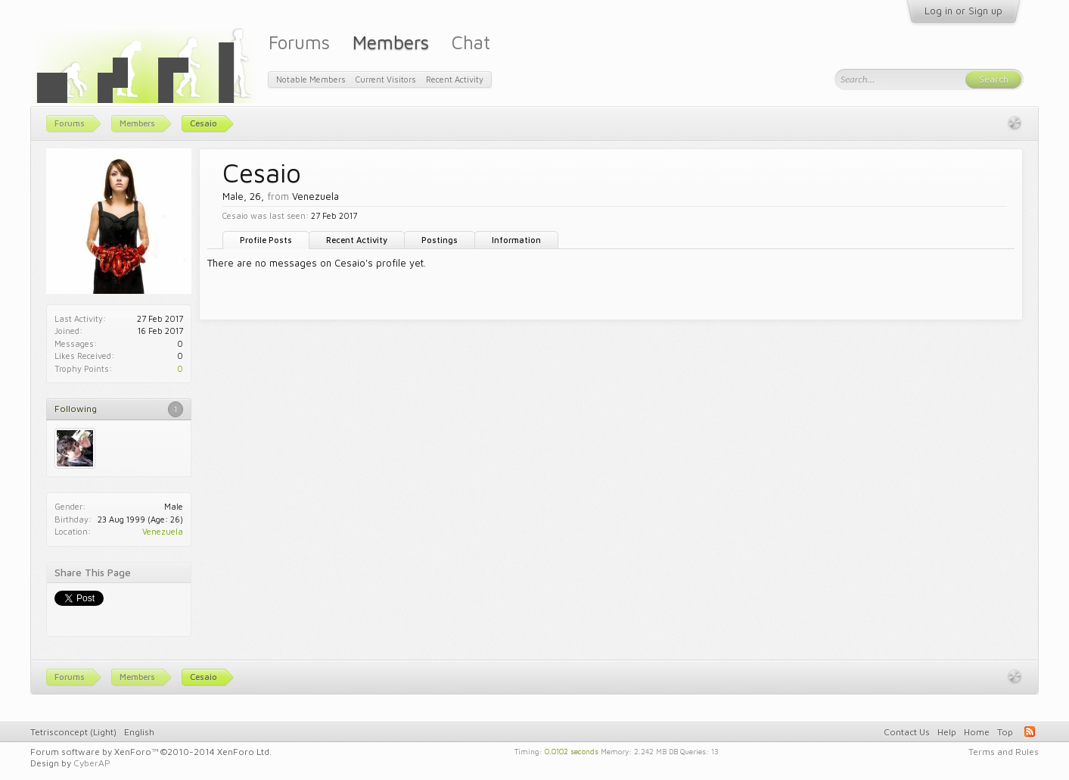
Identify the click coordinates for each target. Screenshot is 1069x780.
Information (516, 240)
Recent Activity (356, 240)
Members (391, 42)
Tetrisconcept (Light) (73, 732)
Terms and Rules (1003, 751)
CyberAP (91, 763)
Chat (471, 42)
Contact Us (907, 732)
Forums (299, 42)
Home (977, 732)
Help (946, 732)
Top (1005, 732)
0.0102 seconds (571, 750)
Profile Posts (266, 240)
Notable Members (311, 79)
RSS (1029, 731)
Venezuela (162, 531)
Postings (439, 240)
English (139, 732)
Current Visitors (386, 79)
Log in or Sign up (963, 11)
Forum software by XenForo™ (151, 751)
